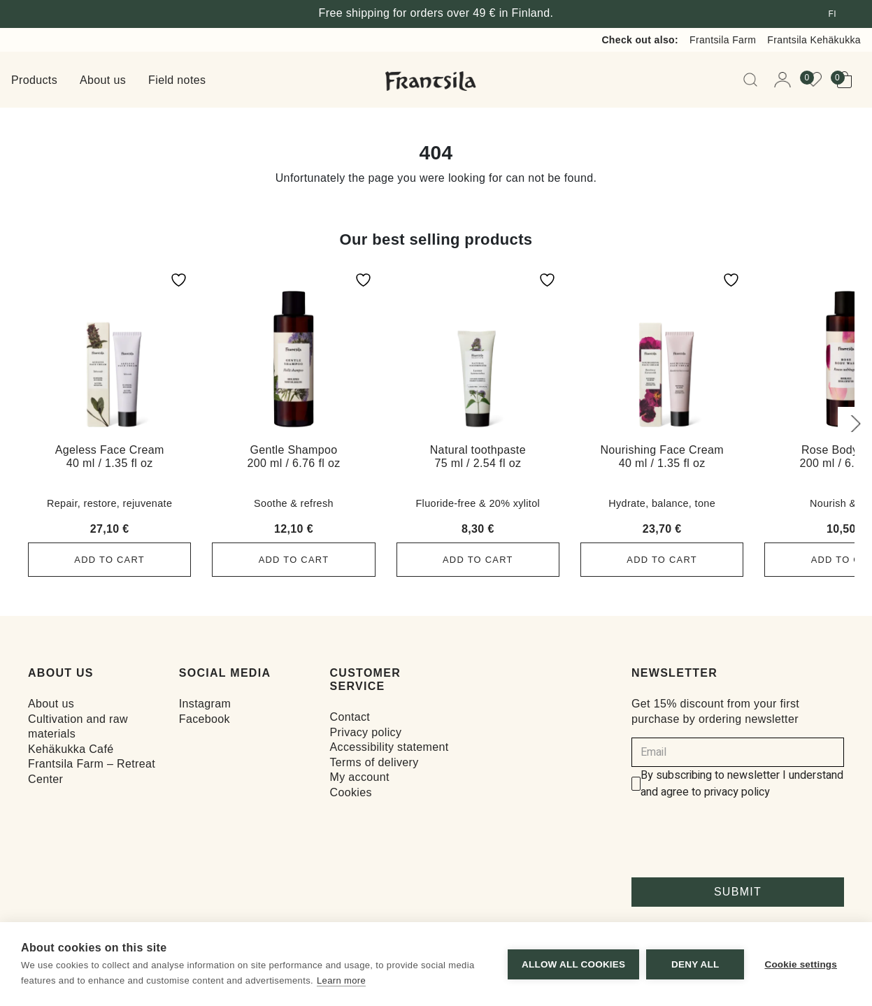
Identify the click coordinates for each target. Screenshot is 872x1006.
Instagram (205, 704)
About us (103, 80)
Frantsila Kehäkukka (814, 39)
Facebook (204, 718)
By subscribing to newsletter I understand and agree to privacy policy (742, 783)
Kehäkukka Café (70, 749)
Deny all (694, 964)
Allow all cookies (572, 964)
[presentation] (737, 839)
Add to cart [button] (109, 559)
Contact (350, 717)
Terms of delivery (374, 762)
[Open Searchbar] (753, 80)
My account (359, 777)
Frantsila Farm (722, 39)
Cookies (351, 792)
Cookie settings (800, 964)
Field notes (177, 80)
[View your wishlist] (817, 80)
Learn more (341, 980)
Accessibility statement (389, 747)
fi (832, 14)
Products (34, 80)
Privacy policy (366, 732)
